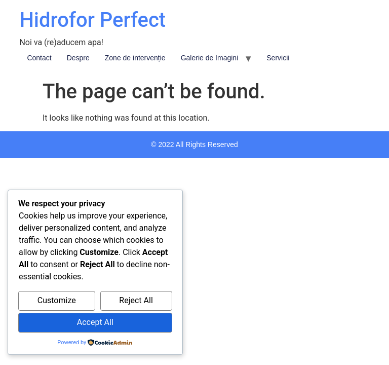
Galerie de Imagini (210, 58)
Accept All (95, 322)
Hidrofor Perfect (92, 20)
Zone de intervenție (135, 58)
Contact (39, 58)
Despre (78, 58)
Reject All (135, 300)
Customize (56, 300)
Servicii (277, 58)
